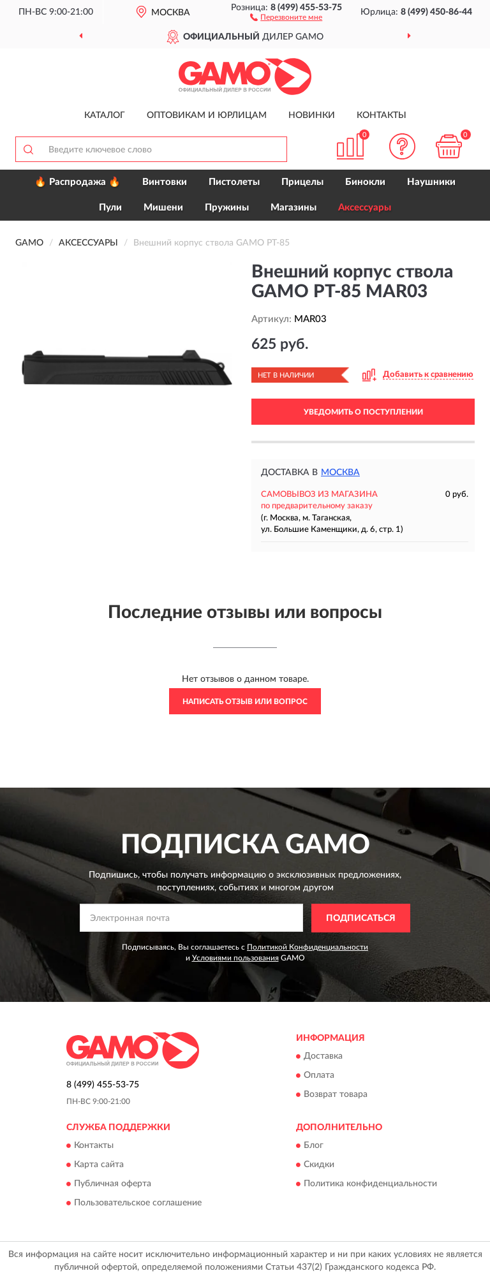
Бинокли (365, 182)
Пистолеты (234, 182)
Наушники (431, 182)
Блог (313, 1146)
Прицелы (302, 182)
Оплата (319, 1075)
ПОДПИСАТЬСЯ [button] (361, 918)
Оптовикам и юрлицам (207, 115)
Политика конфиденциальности (370, 1184)
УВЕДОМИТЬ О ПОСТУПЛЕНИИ (363, 412)
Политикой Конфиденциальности (307, 947)
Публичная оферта (112, 1184)
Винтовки (164, 182)
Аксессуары (364, 207)
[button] (286, 16)
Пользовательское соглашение (138, 1203)
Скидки (319, 1165)
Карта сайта (99, 1165)
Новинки (311, 115)
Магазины (293, 207)
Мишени (163, 207)
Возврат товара (336, 1095)
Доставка (323, 1056)
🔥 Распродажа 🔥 (77, 182)
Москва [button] (340, 472)
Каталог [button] (104, 115)
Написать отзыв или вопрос (245, 701)
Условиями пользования (235, 958)
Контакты (381, 115)
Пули (110, 207)
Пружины (227, 207)
